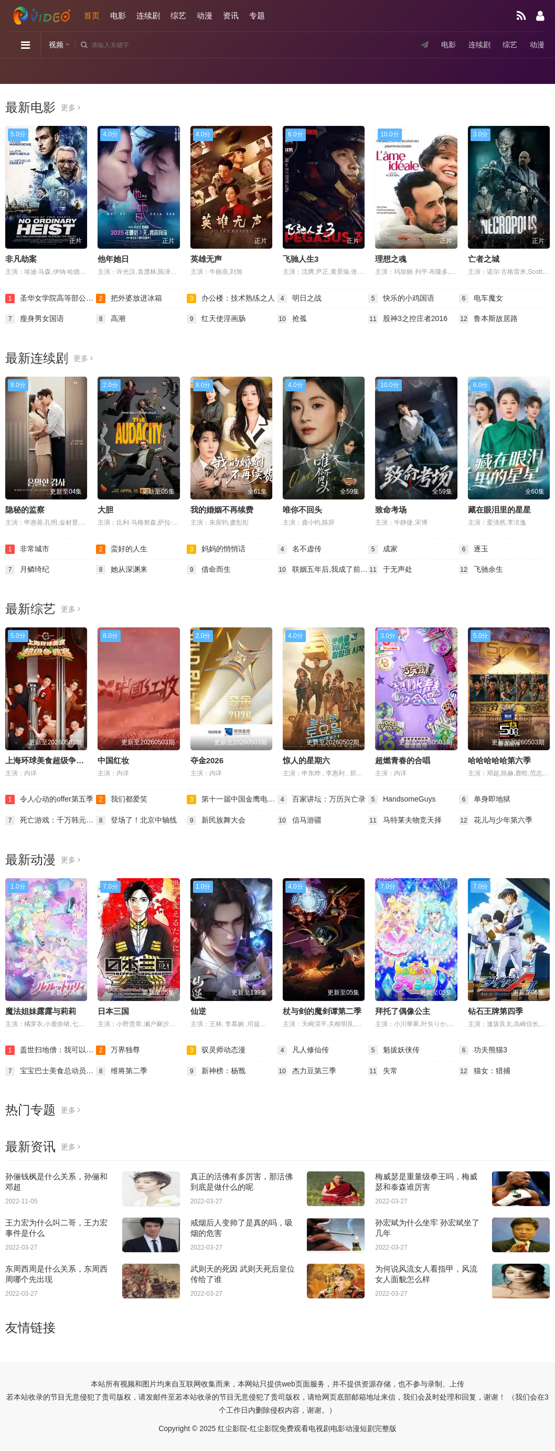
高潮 (110, 319)
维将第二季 (121, 1071)
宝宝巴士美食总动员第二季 (50, 1071)
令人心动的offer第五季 (49, 799)
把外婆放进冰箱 (129, 298)
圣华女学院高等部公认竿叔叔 (50, 298)
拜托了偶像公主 (402, 1011)
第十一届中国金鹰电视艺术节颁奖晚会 (232, 799)
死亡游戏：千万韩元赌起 (50, 820)
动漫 (204, 15)
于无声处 (390, 569)
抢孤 (292, 319)
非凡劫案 (21, 258)
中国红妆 (113, 760)
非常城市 (27, 549)
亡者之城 (483, 258)
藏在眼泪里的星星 (499, 509)
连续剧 (148, 15)
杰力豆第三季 (307, 1071)
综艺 (178, 15)
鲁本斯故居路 (488, 319)
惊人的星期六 (306, 760)
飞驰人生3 (300, 258)
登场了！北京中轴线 (136, 820)
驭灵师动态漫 (216, 1050)
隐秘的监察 (25, 509)
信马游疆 (300, 820)
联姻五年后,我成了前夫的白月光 (323, 569)
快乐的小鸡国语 (401, 298)
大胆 (105, 509)
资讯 (231, 15)
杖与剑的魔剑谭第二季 (322, 1011)
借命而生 (209, 569)
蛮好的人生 (121, 549)
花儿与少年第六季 (495, 820)
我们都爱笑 (121, 799)
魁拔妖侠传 (394, 1050)
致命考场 (391, 509)
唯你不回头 (302, 509)
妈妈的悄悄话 (216, 549)
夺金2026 (206, 760)
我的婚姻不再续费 (221, 509)
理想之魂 (391, 258)
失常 (383, 1071)
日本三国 (113, 1011)
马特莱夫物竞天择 (405, 820)
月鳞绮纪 (27, 569)
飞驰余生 (481, 569)
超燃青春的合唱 (402, 760)
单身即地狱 (484, 799)
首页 (92, 15)
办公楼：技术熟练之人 (231, 298)
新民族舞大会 (216, 820)
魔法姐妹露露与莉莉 (40, 1011)
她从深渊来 (121, 569)
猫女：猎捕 (484, 1071)
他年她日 (113, 258)
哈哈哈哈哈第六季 (499, 760)
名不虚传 (300, 549)
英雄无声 (206, 258)
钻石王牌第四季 (495, 1011)
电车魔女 (481, 298)
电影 (118, 15)
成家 (383, 549)
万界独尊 (118, 1050)
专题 (257, 15)
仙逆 (198, 1011)
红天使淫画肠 (216, 319)
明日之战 (300, 298)
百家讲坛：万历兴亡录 (322, 799)
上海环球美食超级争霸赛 (48, 760)
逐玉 (473, 549)
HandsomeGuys (401, 799)
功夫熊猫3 (483, 1050)
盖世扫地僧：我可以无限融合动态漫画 (50, 1050)
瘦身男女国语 (34, 319)
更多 (70, 107)
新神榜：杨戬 (216, 1071)
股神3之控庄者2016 (407, 319)
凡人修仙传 (303, 1050)
